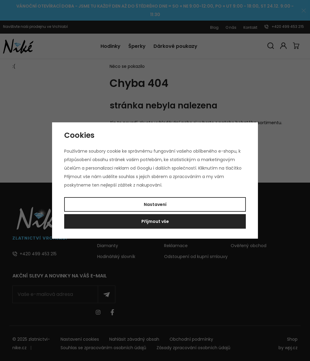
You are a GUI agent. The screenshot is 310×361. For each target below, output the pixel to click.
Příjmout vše (155, 221)
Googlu (144, 168)
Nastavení (155, 204)
